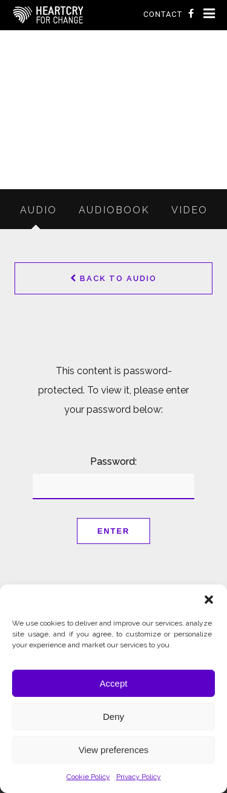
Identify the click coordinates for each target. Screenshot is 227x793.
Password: (113, 477)
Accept (114, 683)
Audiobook (114, 210)
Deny (113, 716)
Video (189, 210)
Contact (162, 14)
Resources (88, 181)
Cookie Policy (88, 776)
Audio (155, 181)
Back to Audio (113, 278)
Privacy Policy (138, 776)
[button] (209, 600)
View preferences (114, 750)
